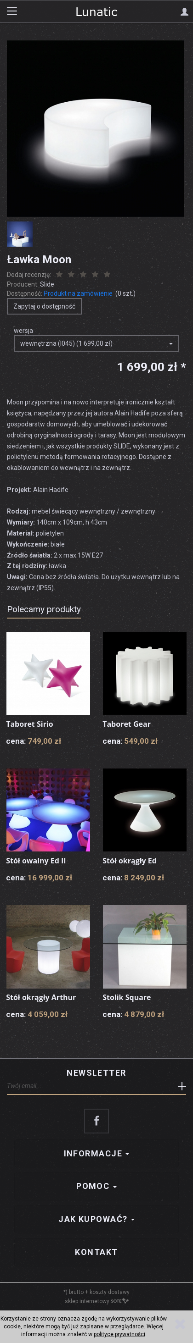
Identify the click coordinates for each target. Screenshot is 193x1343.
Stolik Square (126, 997)
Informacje (97, 1153)
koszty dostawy (110, 1292)
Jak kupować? (96, 1219)
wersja (23, 330)
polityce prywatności (119, 1334)
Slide (47, 284)
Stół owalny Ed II (36, 861)
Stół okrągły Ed (129, 861)
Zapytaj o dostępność (44, 306)
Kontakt (96, 1252)
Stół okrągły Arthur (41, 997)
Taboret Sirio (29, 724)
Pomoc (96, 1186)
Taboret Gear (126, 724)
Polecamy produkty (44, 609)
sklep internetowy (97, 1301)
